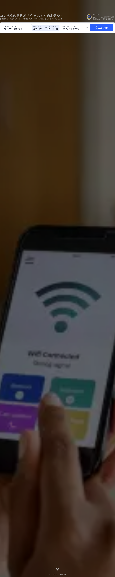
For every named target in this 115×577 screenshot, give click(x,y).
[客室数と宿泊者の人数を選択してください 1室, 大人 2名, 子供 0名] (75, 27)
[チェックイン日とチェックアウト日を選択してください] (38, 27)
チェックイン (37, 26)
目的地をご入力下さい (10, 26)
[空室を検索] (101, 27)
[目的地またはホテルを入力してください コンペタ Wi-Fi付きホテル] (16, 27)
